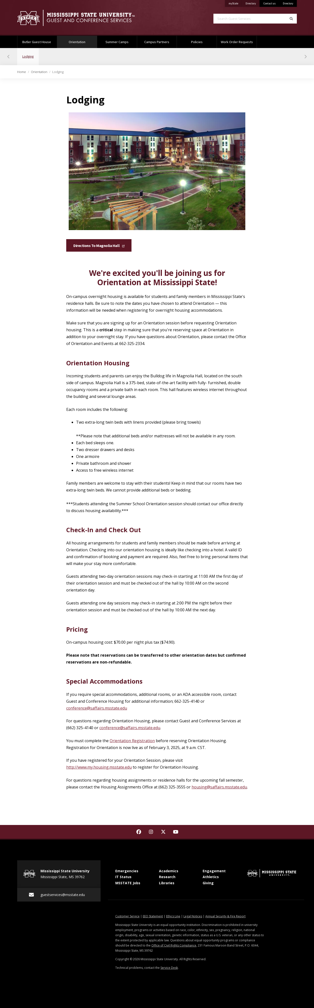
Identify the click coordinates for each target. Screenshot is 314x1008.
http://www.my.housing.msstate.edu (99, 767)
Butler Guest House (37, 42)
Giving (208, 883)
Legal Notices (192, 916)
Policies (197, 42)
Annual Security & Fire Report (225, 916)
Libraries (166, 883)
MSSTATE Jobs (127, 883)
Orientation (83, 40)
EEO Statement (153, 916)
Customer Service (127, 916)
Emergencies (126, 871)
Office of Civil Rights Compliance (173, 945)
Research (167, 876)
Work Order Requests (237, 42)
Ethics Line (173, 916)
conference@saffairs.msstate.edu (96, 708)
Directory (253, 2)
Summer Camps (117, 42)
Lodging (30, 53)
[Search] (291, 19)
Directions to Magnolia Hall (98, 245)
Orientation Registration (132, 740)
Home (21, 72)
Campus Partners (156, 42)
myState (235, 2)
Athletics (211, 876)
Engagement (214, 871)
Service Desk (169, 968)
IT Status (123, 876)
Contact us (269, 3)
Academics (168, 871)
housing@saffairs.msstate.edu (219, 787)
